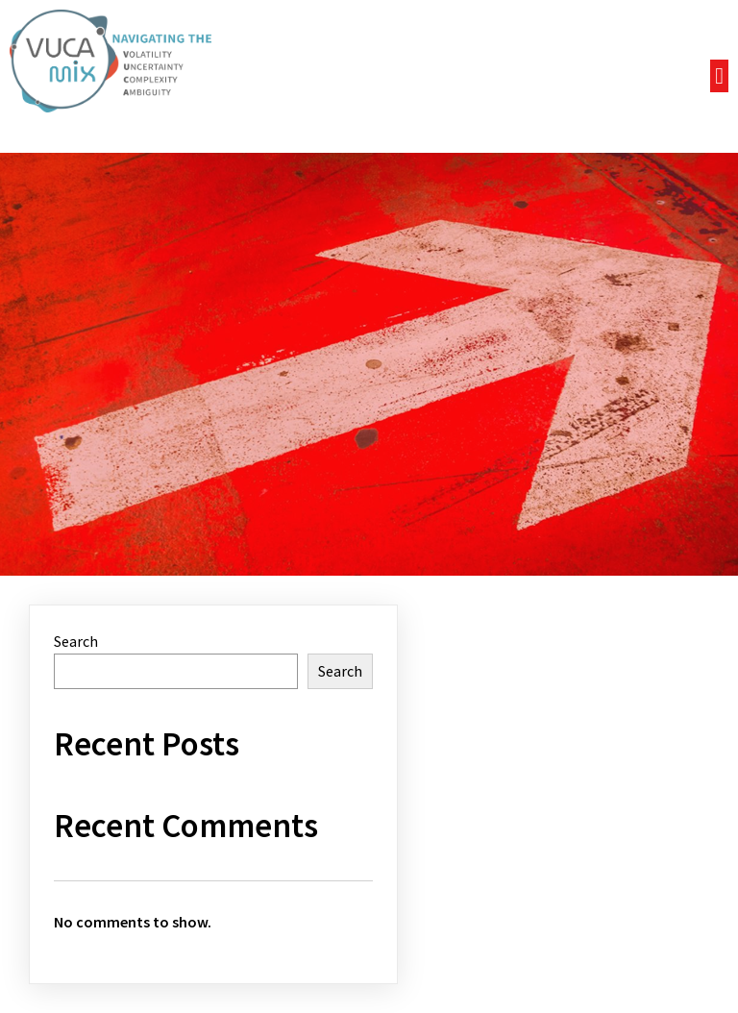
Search (76, 641)
